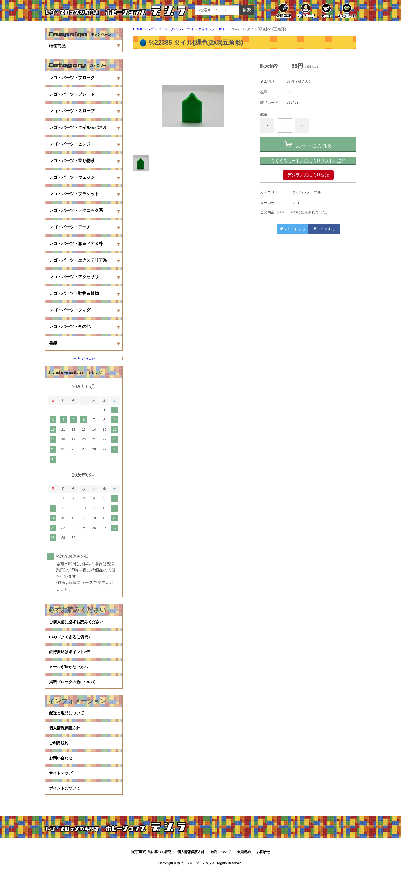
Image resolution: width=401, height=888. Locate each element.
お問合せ (263, 869)
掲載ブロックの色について (74, 689)
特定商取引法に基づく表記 (151, 869)
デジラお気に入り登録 (308, 175)
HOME (138, 29)
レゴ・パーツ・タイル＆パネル (173, 29)
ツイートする (292, 229)
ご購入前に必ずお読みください (78, 622)
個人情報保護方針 (65, 738)
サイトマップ (61, 788)
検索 (247, 10)
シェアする (324, 229)
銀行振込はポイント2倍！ (73, 656)
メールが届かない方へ (70, 672)
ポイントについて (65, 804)
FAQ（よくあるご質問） (72, 639)
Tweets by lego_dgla (83, 358)
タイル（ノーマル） (219, 29)
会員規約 (244, 869)
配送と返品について (67, 721)
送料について (221, 869)
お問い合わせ (61, 771)
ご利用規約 (59, 755)
